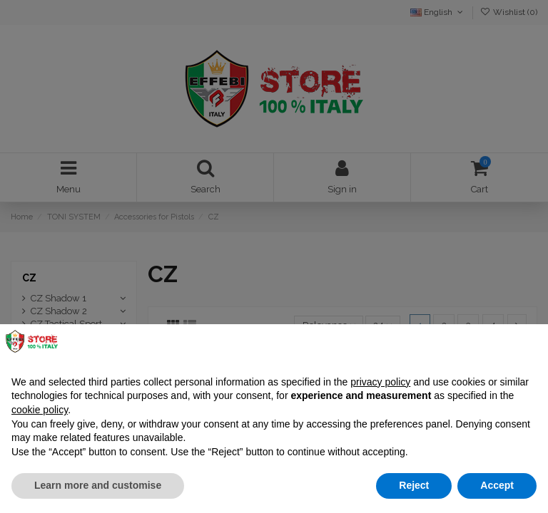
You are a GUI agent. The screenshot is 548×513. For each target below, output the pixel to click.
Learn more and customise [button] (97, 485)
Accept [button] (497, 485)
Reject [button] (414, 485)
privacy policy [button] (380, 382)
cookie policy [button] (39, 409)
